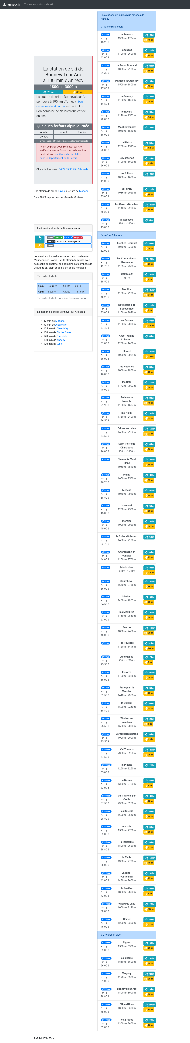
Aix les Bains (64, 332)
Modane (83, 191)
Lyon (59, 343)
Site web (83, 169)
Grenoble (62, 336)
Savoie (61, 191)
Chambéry (62, 328)
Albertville (61, 324)
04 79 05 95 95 (67, 169)
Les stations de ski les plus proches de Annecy (122, 17)
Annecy (61, 340)
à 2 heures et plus (111, 934)
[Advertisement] (63, 33)
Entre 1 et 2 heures (111, 235)
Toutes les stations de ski (38, 4)
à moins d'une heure (112, 26)
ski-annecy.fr (11, 4)
